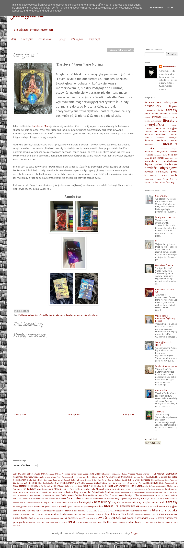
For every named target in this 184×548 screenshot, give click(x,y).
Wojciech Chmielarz (52, 502)
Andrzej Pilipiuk (149, 474)
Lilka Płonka (46, 492)
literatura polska (164, 510)
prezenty (153, 518)
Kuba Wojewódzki (157, 489)
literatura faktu (151, 131)
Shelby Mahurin (99, 498)
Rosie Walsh (61, 498)
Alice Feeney (110, 474)
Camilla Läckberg (153, 477)
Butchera (37, 126)
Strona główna (74, 414)
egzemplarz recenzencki (152, 502)
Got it (170, 7)
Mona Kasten (29, 495)
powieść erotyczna (86, 518)
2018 (33, 474)
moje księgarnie (171, 158)
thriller (154, 182)
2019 (38, 474)
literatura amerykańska (62, 315)
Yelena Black (67, 502)
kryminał (156, 116)
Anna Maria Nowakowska (25, 477)
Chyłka (29, 480)
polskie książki (39, 518)
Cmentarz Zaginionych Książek (57, 480)
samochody (63, 522)
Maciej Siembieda (106, 492)
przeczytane (30, 522)
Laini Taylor (18, 492)
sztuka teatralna (89, 522)
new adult (77, 315)
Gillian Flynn (106, 483)
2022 (52, 474)
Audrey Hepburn (76, 477)
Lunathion (83, 492)
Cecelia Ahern (19, 479)
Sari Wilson (87, 498)
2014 (15, 474)
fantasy (31, 315)
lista (100, 506)
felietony (17, 506)
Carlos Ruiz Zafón (169, 477)
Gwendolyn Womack (137, 483)
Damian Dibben (91, 480)
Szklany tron (138, 498)
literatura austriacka (148, 507)
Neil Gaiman (40, 495)
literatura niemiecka (155, 140)
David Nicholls (128, 480)
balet (159, 102)
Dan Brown (102, 480)
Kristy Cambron (131, 489)
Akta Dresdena (97, 473)
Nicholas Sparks (53, 495)
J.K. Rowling (42, 486)
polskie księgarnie (52, 518)
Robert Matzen (157, 495)
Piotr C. (108, 495)
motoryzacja (151, 514)
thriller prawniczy (119, 522)
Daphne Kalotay (114, 480)
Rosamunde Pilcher (46, 498)
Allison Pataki (121, 474)
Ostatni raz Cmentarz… (165, 265)
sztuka (79, 522)
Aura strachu (161, 390)
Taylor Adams (151, 498)
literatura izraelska (89, 511)
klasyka (147, 117)
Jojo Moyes (54, 489)
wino (155, 522)
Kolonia (108, 489)
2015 (20, 474)
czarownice (150, 110)
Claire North (38, 480)
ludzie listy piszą (112, 514)
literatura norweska (142, 510)
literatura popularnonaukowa (24, 514)
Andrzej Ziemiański (167, 473)
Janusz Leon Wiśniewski (118, 485)
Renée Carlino (145, 495)
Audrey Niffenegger (93, 477)
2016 (24, 474)
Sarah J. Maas (74, 498)
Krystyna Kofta (144, 489)
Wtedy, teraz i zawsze (165, 217)
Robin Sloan (18, 498)
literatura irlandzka (73, 510)
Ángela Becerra (165, 522)
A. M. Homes (64, 474)
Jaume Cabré (136, 485)
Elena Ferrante (171, 480)
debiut (160, 110)
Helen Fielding (153, 482)
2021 (47, 474)
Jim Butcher (29, 489)
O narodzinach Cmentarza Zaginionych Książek (166, 318)
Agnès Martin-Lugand (80, 474)
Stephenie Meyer (126, 498)
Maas (47, 126)
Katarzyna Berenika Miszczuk (91, 489)
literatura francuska (168, 131)
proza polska (169, 175)
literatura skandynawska (156, 151)
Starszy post (128, 414)
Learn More (156, 7)
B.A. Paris (106, 477)
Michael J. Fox (161, 492)
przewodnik (149, 179)
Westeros (38, 502)
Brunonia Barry (138, 477)
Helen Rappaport (166, 483)
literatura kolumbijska (167, 137)
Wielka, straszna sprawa (166, 366)
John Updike (42, 489)
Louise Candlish (59, 492)
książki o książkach (153, 121)
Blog (13, 39)
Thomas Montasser (165, 498)
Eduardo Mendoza (157, 480)
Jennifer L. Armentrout (151, 486)
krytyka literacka (170, 117)
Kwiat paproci (171, 489)
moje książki (157, 157)
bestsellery (153, 106)
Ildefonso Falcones (28, 485)
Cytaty (62, 39)
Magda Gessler (120, 492)
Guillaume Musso (120, 483)
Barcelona (149, 102)
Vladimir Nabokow (27, 502)
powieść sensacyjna (156, 171)
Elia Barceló (18, 483)
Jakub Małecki (89, 485)
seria (84, 315)
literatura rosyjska (169, 149)
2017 (29, 474)
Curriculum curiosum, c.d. (165, 290)
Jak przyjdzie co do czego (163, 343)
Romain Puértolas (31, 498)
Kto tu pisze (77, 39)
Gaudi (53, 483)
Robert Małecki (171, 495)
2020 (43, 474)
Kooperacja (94, 39)
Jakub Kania (77, 486)
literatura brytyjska (166, 128)
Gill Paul (97, 483)
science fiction (162, 179)
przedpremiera (42, 522)
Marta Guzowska (133, 492)
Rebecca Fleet (118, 495)
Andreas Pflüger (135, 474)
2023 (57, 474)
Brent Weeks (126, 477)
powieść (72, 518)
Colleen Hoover (78, 480)
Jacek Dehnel (65, 486)
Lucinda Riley (72, 492)
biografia (173, 106)
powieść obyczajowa (161, 168)
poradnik (63, 518)
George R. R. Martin (65, 482)
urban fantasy (93, 315)
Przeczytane (27, 39)
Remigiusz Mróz (132, 495)
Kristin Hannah (118, 489)
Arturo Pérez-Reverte (60, 477)
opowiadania (151, 161)
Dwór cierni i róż (142, 479)
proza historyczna (167, 518)
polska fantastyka (166, 164)
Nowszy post (20, 414)
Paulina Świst (81, 495)
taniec (147, 182)
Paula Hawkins (68, 495)
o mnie (161, 514)
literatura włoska (160, 155)
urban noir (149, 522)
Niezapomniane (45, 39)
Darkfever (22, 315)
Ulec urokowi (161, 196)
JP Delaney (53, 485)
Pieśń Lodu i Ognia (96, 495)
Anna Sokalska (43, 477)
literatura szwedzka (82, 514)
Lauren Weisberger (31, 492)
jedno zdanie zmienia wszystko (161, 113)
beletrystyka (170, 102)
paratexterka (169, 66)
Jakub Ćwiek (101, 486)
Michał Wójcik (172, 492)
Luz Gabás (93, 492)
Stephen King (113, 498)
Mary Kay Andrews (148, 492)
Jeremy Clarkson (168, 486)
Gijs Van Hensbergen (84, 483)
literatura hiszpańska (155, 134)
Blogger (134, 533)
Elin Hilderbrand (31, 482)
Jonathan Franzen (69, 489)
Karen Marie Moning (43, 315)
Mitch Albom (18, 495)
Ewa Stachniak (45, 483)
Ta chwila (159, 411)
